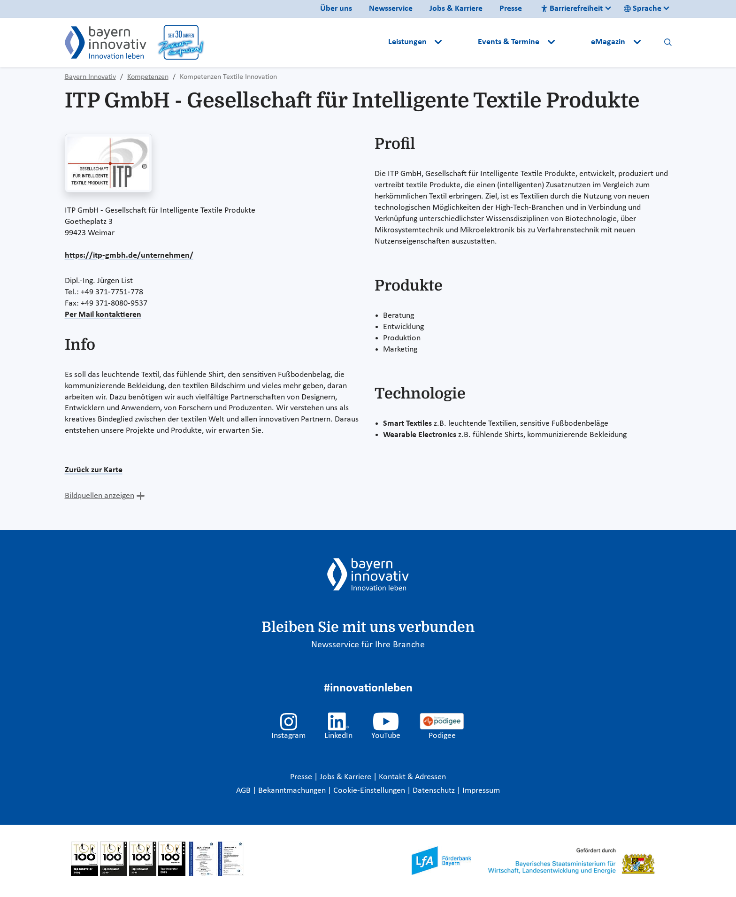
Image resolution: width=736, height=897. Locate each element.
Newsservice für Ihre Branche (368, 645)
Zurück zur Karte (94, 470)
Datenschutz (435, 790)
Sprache (642, 8)
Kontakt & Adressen (412, 777)
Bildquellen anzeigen (99, 495)
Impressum (481, 790)
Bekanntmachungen (293, 790)
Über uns (336, 8)
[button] (461, 42)
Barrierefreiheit (572, 8)
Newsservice (391, 8)
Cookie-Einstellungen (369, 790)
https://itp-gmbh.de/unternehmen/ (129, 255)
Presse (510, 8)
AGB (244, 790)
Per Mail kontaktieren (103, 314)
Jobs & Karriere (456, 8)
